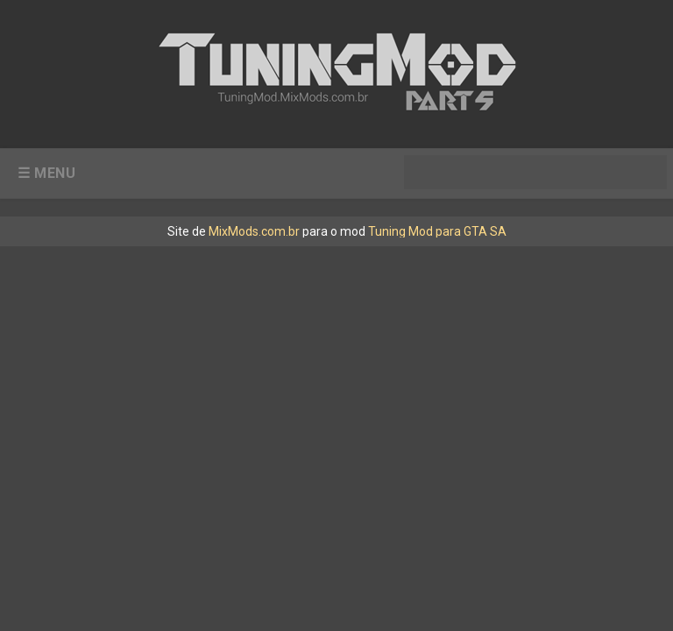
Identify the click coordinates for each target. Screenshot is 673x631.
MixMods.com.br (254, 231)
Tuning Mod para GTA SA (437, 231)
